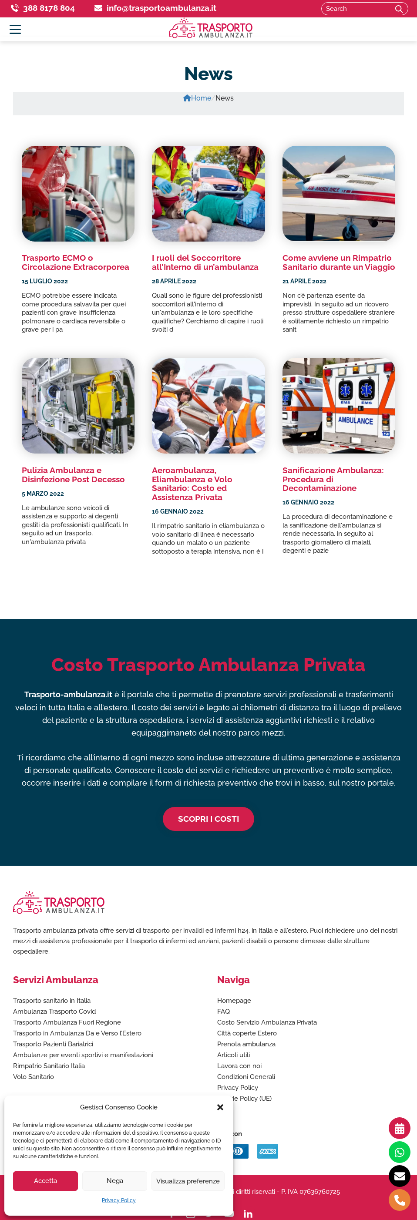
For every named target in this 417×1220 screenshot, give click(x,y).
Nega (115, 1181)
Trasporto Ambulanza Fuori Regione (67, 1022)
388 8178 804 (49, 8)
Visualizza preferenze (188, 1181)
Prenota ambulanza (246, 1044)
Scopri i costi (208, 818)
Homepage (234, 1001)
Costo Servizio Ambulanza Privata (267, 1022)
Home (197, 98)
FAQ (223, 1011)
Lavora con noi (239, 1066)
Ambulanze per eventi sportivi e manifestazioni (83, 1055)
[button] (220, 1107)
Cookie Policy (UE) (244, 1098)
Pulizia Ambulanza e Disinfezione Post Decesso (73, 474)
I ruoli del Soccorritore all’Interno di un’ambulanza (205, 262)
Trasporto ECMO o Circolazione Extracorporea (75, 262)
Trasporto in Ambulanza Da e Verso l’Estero (77, 1033)
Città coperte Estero (247, 1033)
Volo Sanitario (33, 1077)
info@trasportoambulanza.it (161, 8)
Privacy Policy (119, 1200)
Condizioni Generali (246, 1077)
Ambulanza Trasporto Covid (54, 1011)
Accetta (45, 1181)
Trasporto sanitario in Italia (52, 1001)
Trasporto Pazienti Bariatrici (53, 1044)
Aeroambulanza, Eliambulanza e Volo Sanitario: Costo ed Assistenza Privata (192, 483)
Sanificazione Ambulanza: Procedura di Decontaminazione (333, 479)
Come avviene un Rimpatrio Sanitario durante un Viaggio (338, 262)
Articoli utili (233, 1055)
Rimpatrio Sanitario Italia (49, 1066)
